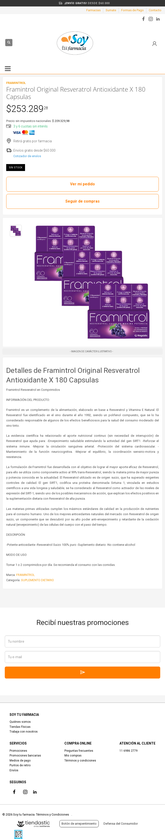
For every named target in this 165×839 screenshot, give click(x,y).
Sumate (111, 10)
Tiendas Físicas (20, 727)
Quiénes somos (20, 721)
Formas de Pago (132, 10)
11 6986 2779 (128, 750)
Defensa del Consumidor (120, 823)
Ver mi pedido (82, 184)
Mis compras (73, 755)
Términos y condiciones (80, 760)
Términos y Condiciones (52, 814)
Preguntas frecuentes (78, 750)
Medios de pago (20, 760)
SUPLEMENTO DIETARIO (37, 580)
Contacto (155, 10)
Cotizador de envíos (27, 156)
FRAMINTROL (25, 575)
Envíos (14, 770)
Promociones (18, 750)
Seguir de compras (82, 201)
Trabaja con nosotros (24, 731)
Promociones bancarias (25, 755)
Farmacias (93, 10)
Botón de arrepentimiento (79, 823)
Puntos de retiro (20, 765)
